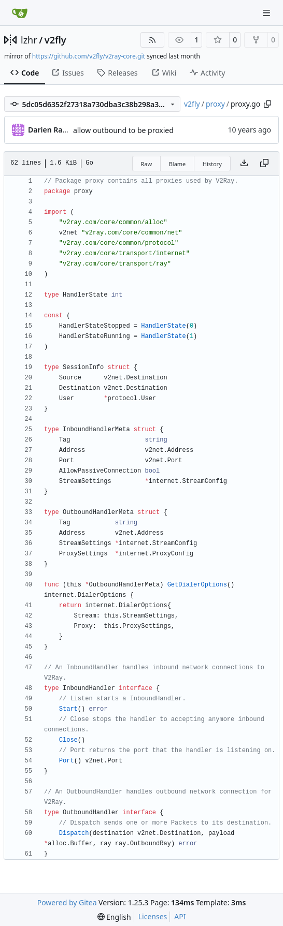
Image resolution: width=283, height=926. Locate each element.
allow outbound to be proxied (123, 130)
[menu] (114, 917)
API (180, 916)
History (212, 164)
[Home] (19, 13)
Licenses (152, 916)
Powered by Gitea (67, 902)
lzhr (29, 40)
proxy (215, 104)
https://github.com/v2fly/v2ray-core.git (88, 56)
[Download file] (244, 163)
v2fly (55, 40)
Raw (146, 164)
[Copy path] (267, 104)
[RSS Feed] (152, 40)
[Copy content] (264, 163)
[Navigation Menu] (267, 12)
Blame (177, 164)
